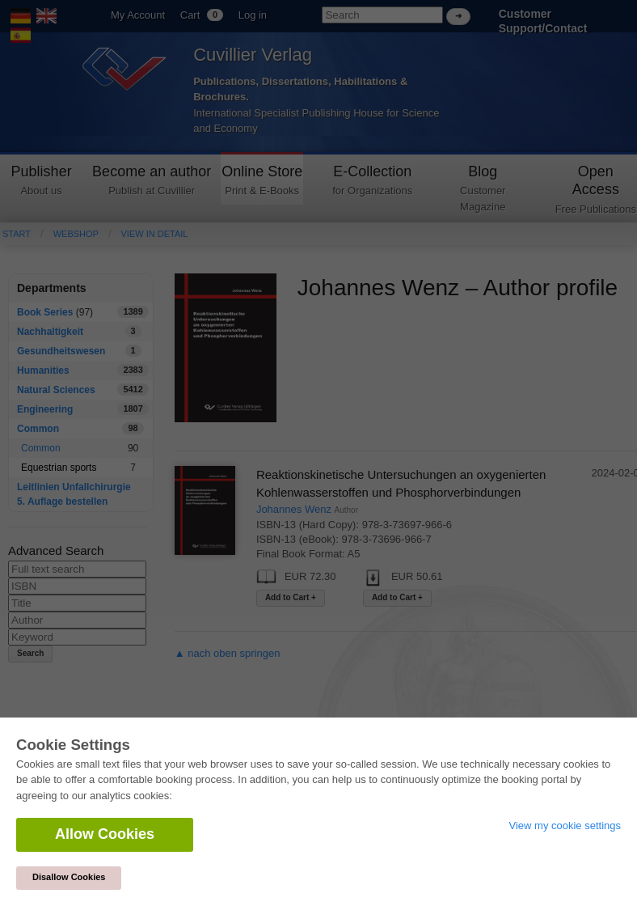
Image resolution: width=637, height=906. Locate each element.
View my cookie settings (565, 825)
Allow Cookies (104, 834)
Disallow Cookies (68, 877)
